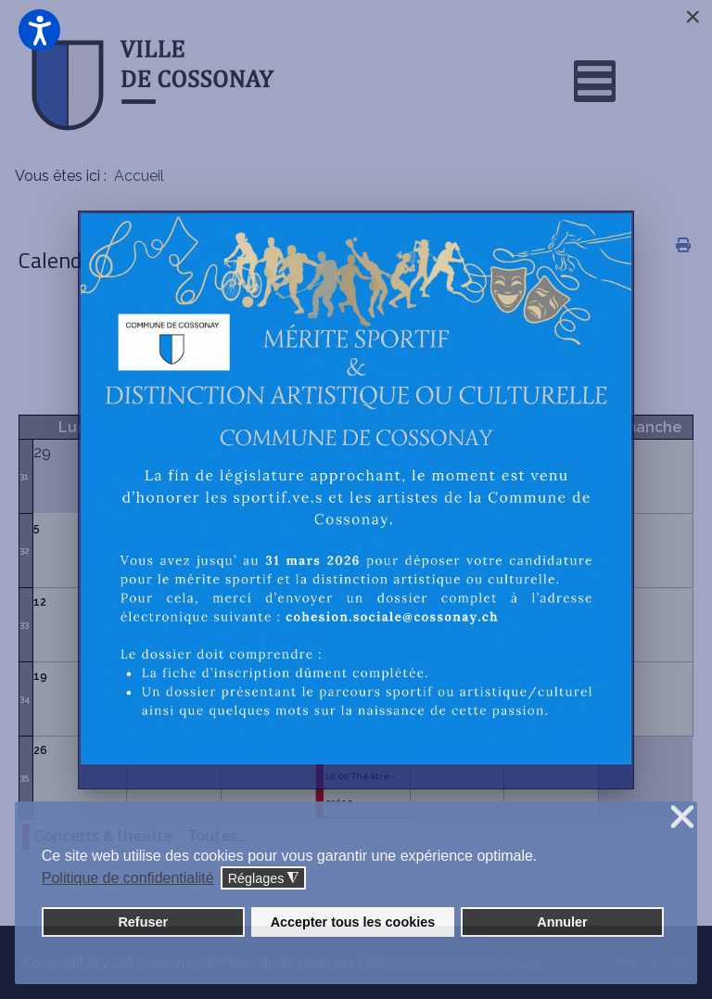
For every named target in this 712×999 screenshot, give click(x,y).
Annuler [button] (562, 922)
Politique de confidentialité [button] (128, 878)
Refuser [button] (143, 922)
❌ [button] (682, 818)
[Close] (692, 16)
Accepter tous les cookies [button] (353, 922)
